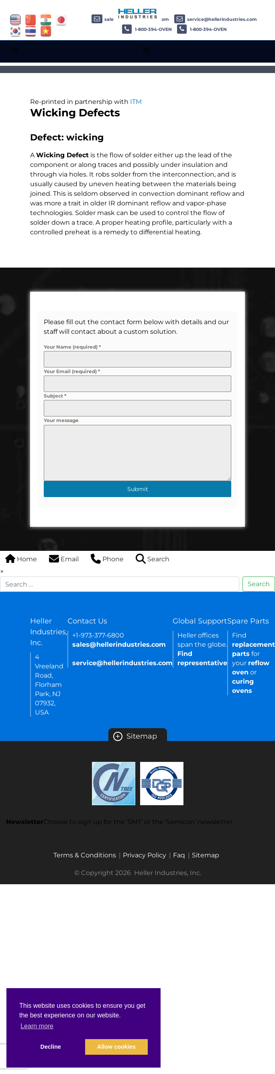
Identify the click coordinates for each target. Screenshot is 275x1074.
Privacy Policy (144, 855)
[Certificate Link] (114, 783)
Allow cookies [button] (116, 1047)
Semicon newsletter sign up (144, 841)
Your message (61, 420)
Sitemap (135, 736)
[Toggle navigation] (14, 51)
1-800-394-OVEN (147, 29)
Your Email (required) (72, 371)
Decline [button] (51, 1047)
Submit (137, 489)
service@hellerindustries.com (215, 19)
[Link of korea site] (15, 31)
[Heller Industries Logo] (138, 13)
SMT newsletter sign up (49, 841)
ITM (136, 102)
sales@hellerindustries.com (119, 644)
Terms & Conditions (84, 855)
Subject (55, 396)
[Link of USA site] (15, 19)
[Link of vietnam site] (46, 31)
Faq (179, 855)
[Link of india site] (46, 19)
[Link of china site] (30, 19)
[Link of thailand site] (30, 31)
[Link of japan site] (61, 19)
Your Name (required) (72, 347)
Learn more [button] (36, 1026)
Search (259, 584)
